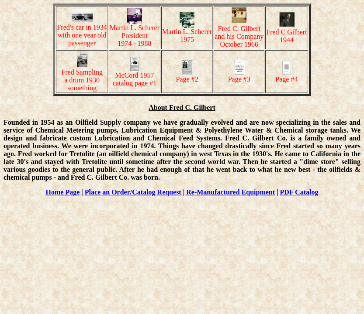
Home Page (63, 192)
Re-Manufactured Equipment (230, 192)
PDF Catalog (299, 192)
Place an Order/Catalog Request (133, 192)
